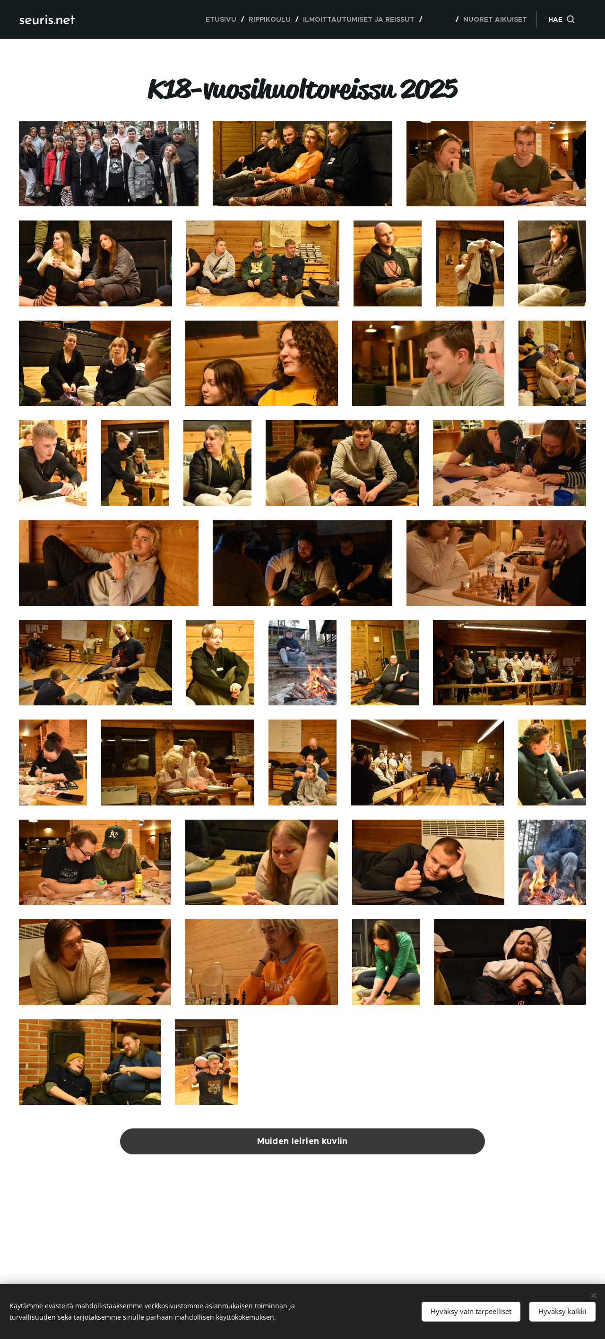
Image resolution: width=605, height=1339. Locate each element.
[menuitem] (223, 19)
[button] (561, 19)
